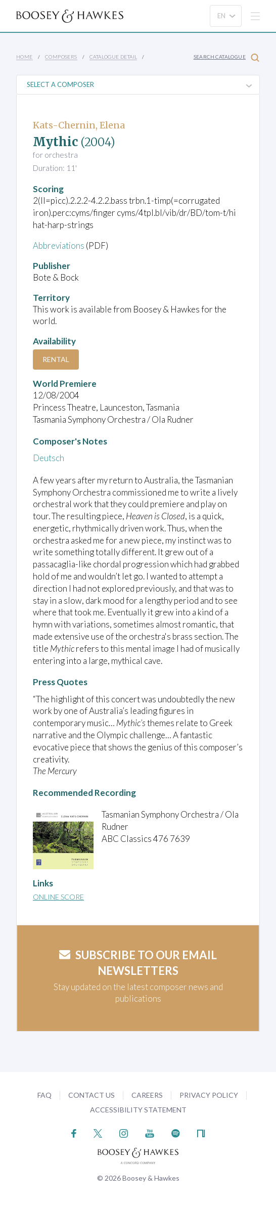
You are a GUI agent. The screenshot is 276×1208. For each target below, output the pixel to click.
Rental (55, 359)
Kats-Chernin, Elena (79, 125)
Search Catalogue (226, 57)
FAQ (44, 1095)
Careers (147, 1095)
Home (24, 57)
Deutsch (48, 458)
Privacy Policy (208, 1095)
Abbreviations (59, 245)
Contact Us (91, 1095)
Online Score (58, 896)
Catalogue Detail (113, 57)
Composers (61, 57)
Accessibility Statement (138, 1109)
